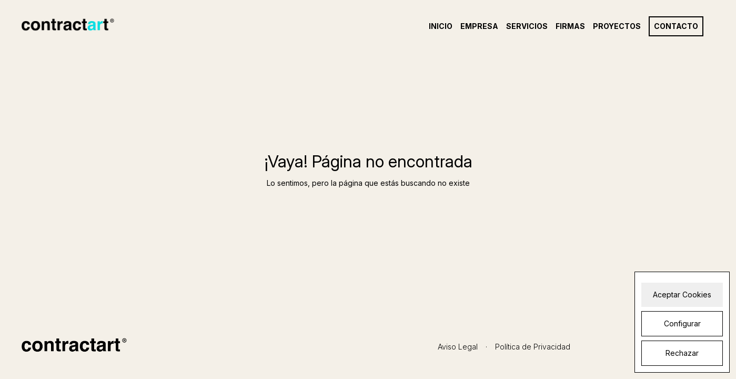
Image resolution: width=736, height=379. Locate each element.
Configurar (682, 323)
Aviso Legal (458, 346)
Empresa (479, 26)
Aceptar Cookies (682, 294)
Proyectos (617, 26)
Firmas (570, 26)
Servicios (527, 26)
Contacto (676, 26)
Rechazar (682, 352)
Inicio (440, 26)
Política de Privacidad (532, 346)
